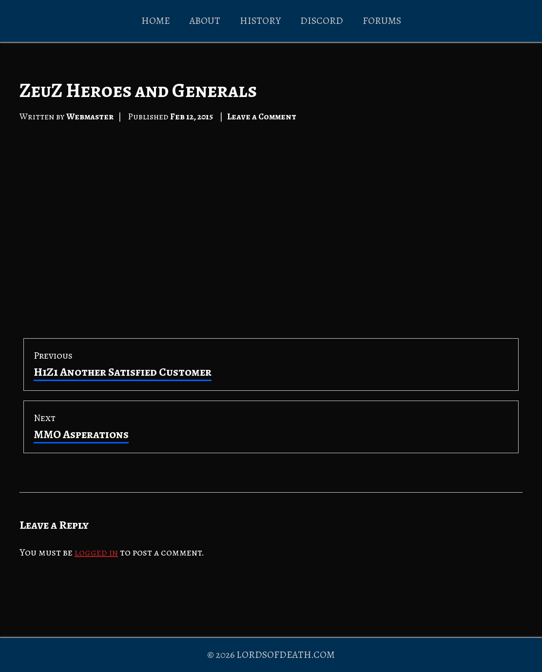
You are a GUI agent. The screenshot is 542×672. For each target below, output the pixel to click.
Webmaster (90, 116)
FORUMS (382, 20)
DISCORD (321, 20)
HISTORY (260, 20)
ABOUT (205, 20)
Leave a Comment (261, 116)
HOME (155, 20)
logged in (96, 552)
